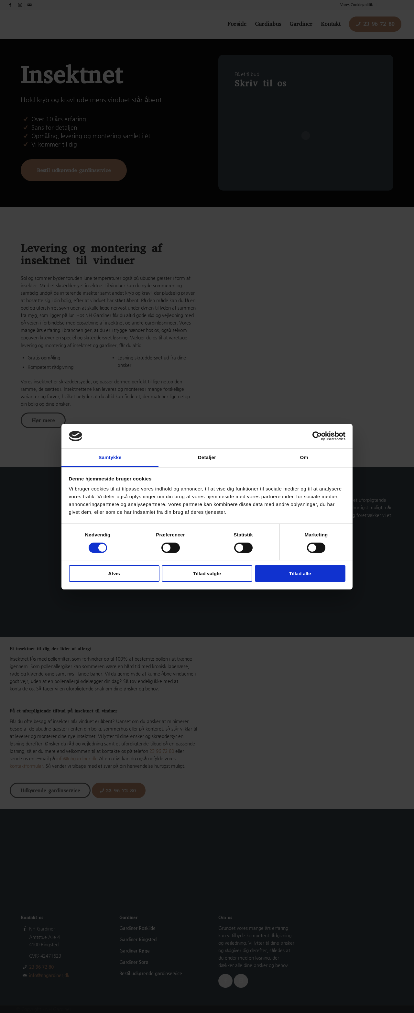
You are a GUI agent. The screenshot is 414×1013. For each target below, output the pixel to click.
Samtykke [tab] (110, 457)
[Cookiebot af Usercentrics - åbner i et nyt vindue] (317, 436)
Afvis (114, 573)
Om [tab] (304, 457)
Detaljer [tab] (207, 457)
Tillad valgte (207, 573)
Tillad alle (300, 573)
